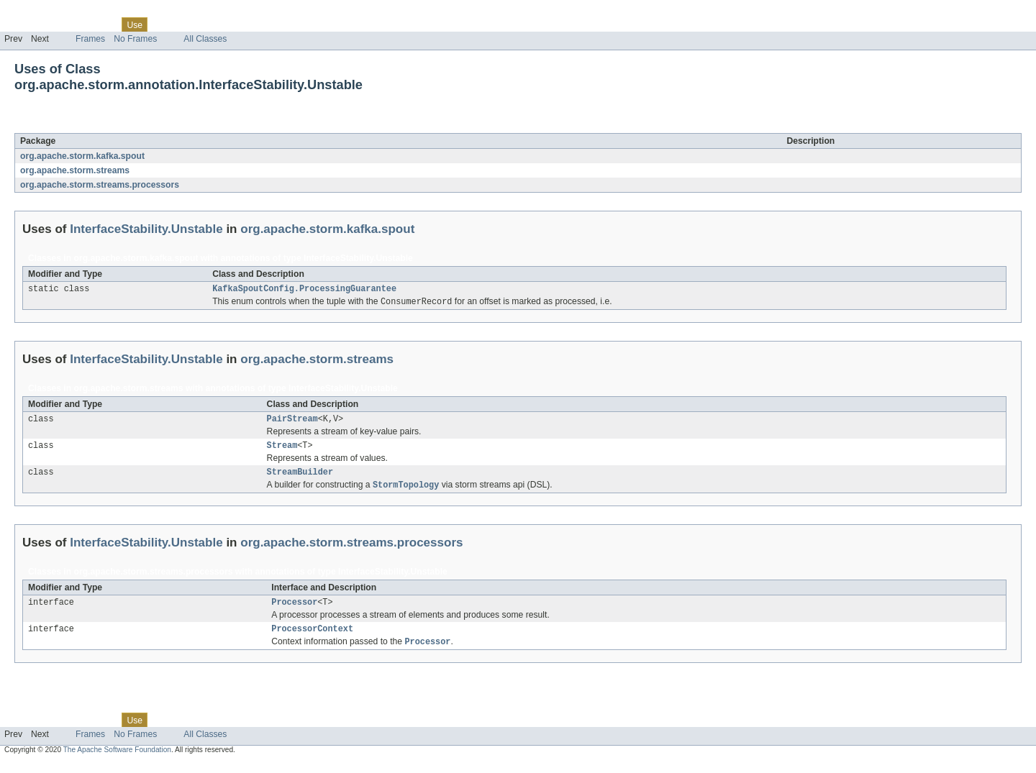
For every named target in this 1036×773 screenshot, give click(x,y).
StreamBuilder (300, 478)
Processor (294, 610)
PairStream (292, 422)
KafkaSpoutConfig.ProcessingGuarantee (304, 290)
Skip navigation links (39, 12)
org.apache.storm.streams (75, 170)
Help (274, 24)
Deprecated (204, 24)
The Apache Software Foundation (117, 760)
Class (103, 24)
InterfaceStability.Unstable (153, 125)
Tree (164, 24)
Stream (282, 450)
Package (66, 24)
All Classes (205, 39)
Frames (90, 39)
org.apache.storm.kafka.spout (82, 156)
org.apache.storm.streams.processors (99, 185)
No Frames (135, 39)
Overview (22, 24)
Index (246, 24)
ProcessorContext (312, 638)
